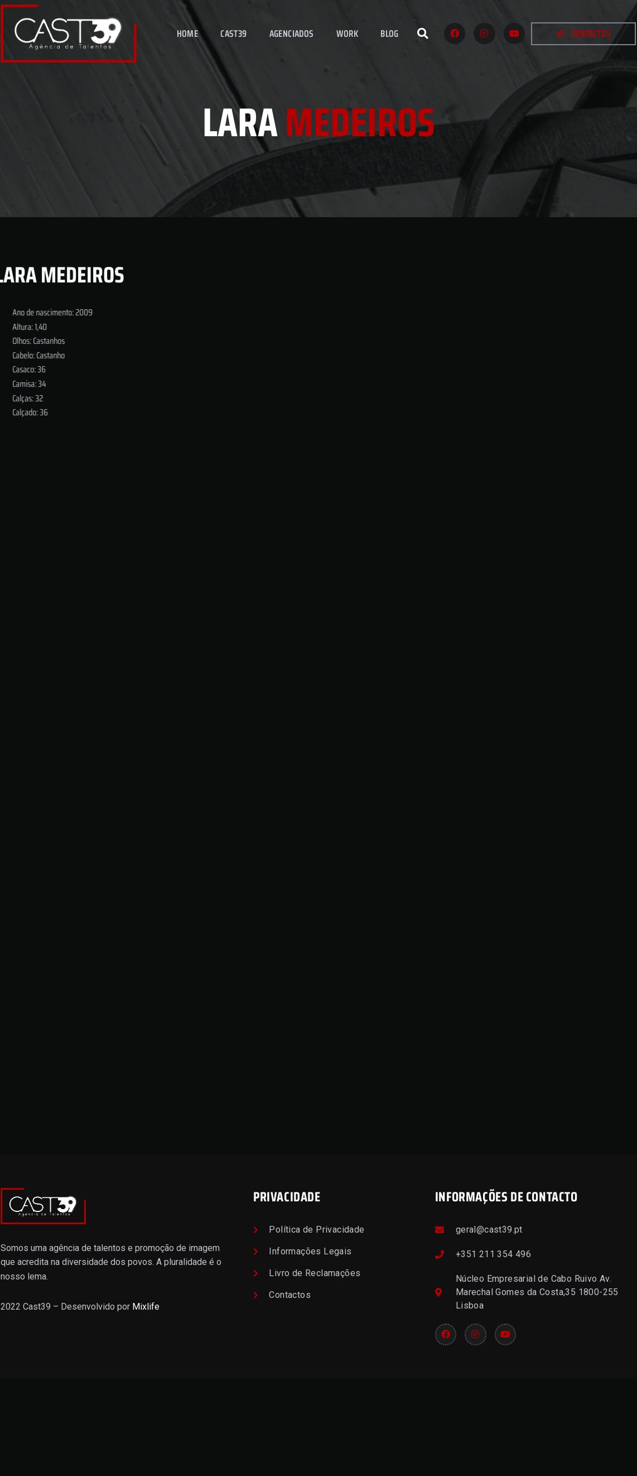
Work (347, 33)
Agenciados (291, 33)
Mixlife (146, 1404)
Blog (389, 33)
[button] (423, 33)
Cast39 (233, 33)
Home (188, 33)
